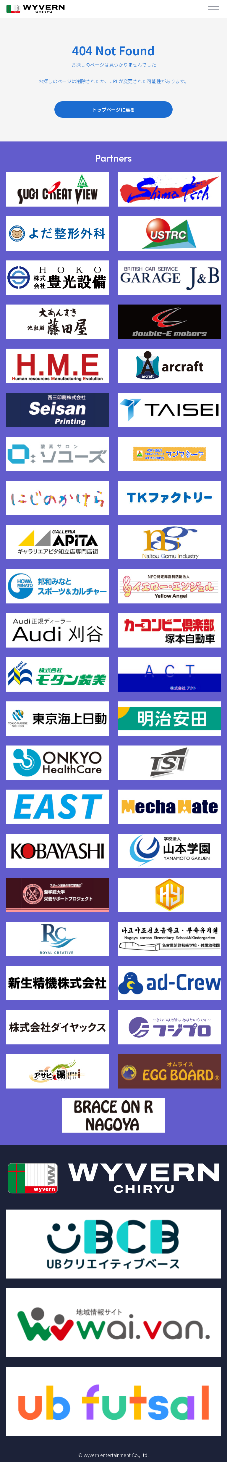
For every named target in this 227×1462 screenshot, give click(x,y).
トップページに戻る (113, 109)
